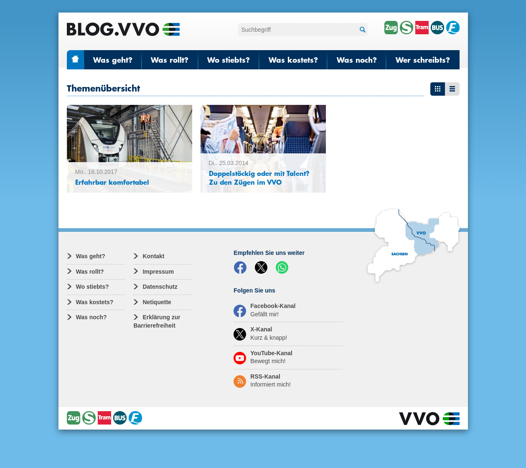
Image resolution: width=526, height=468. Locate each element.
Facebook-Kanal (264, 310)
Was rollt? (169, 59)
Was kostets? (293, 59)
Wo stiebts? (228, 59)
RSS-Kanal (262, 380)
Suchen (361, 29)
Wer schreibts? (423, 59)
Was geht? (112, 59)
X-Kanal (260, 333)
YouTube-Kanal (263, 357)
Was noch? (357, 59)
